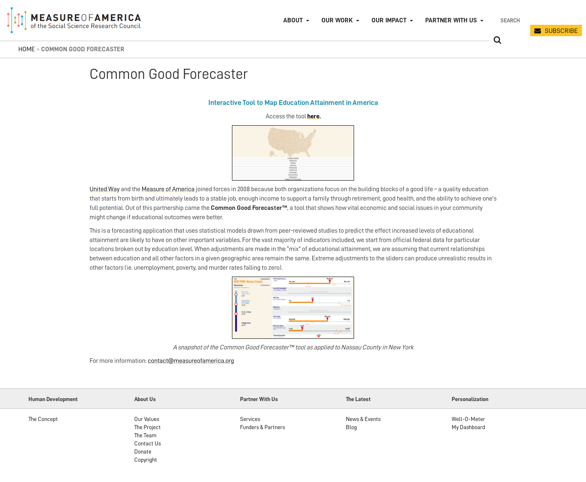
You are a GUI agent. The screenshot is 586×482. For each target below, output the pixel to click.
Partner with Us (451, 20)
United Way (105, 189)
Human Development (53, 399)
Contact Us (147, 443)
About (293, 20)
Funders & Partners (262, 427)
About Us (145, 399)
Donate (142, 451)
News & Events (363, 419)
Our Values (146, 419)
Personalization (470, 399)
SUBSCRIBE (561, 31)
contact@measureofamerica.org (191, 361)
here (313, 116)
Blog (351, 427)
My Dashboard (468, 427)
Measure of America (168, 189)
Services (250, 419)
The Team (145, 435)
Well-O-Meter (468, 419)
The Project (147, 427)
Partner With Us (259, 399)
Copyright (145, 459)
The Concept (43, 419)
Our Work (337, 20)
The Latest (358, 399)
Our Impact (389, 20)
